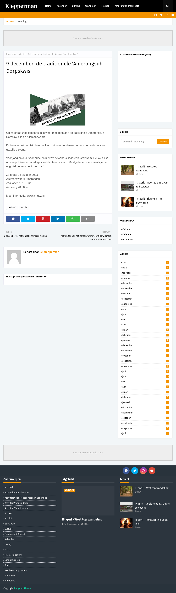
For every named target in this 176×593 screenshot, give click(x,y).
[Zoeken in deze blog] (139, 141)
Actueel (8, 513)
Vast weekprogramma (16, 570)
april (145, 262)
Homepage (11, 54)
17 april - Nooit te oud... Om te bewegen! (152, 184)
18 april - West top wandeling (146, 168)
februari (145, 273)
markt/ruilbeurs (13, 554)
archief (24, 207)
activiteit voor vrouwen (17, 508)
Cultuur (126, 229)
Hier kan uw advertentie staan (88, 38)
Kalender (127, 234)
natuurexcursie (12, 560)
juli (145, 309)
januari (145, 278)
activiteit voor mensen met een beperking (26, 497)
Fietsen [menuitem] (105, 5)
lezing (8, 544)
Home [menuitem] (48, 5)
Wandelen (127, 239)
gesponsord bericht (15, 534)
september (145, 298)
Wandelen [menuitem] (90, 5)
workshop (10, 580)
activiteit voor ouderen (17, 503)
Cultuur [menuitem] (76, 5)
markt (7, 549)
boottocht (10, 523)
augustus (145, 304)
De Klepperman (49, 252)
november (145, 288)
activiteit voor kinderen (17, 492)
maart (145, 267)
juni (145, 314)
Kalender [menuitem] (62, 5)
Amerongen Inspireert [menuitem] (127, 5)
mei (145, 319)
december (145, 283)
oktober (145, 293)
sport (7, 565)
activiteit (22, 54)
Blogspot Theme (22, 588)
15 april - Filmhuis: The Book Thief (149, 200)
